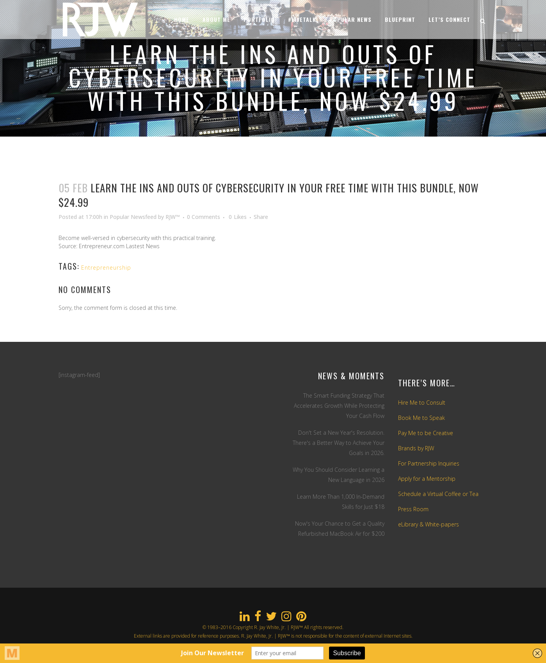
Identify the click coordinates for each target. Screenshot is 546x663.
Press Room (413, 509)
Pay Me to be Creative (425, 433)
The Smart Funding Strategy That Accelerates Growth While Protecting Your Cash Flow (339, 405)
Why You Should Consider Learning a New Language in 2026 (338, 474)
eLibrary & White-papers (428, 524)
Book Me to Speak (421, 417)
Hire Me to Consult (421, 402)
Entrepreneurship (106, 267)
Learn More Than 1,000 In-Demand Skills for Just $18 (340, 501)
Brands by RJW (416, 448)
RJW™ (172, 216)
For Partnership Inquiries (428, 463)
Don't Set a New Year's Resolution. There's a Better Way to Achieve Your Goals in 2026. (338, 443)
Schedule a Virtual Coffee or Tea (438, 494)
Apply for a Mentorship (426, 478)
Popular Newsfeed (133, 216)
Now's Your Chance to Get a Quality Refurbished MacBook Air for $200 (339, 528)
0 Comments (203, 216)
